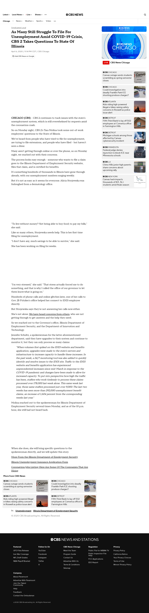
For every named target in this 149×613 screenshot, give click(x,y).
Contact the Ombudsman (23, 596)
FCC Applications (95, 559)
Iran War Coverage (21, 554)
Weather (29, 21)
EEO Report (93, 562)
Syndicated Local (18, 28)
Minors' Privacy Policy (122, 565)
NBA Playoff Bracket (21, 561)
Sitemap (66, 568)
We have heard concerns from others (49, 314)
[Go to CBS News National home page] (74, 14)
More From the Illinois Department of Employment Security (44, 457)
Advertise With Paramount (24, 580)
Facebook (42, 554)
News (19, 21)
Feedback (17, 592)
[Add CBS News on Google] (23, 56)
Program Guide (69, 554)
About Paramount (20, 577)
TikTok (41, 561)
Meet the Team (69, 551)
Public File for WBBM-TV (98, 551)
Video (48, 21)
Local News (17, 15)
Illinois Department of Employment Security (55, 511)
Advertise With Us (70, 561)
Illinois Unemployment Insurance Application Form (39, 462)
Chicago (6, 21)
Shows (38, 15)
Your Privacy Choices (122, 558)
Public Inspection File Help (97, 554)
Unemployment (23, 511)
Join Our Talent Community (19, 584)
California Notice (120, 554)
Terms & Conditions (71, 565)
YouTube (42, 551)
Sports (39, 21)
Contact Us (68, 558)
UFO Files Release (21, 551)
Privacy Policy (119, 551)
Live (29, 14)
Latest (6, 15)
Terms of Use (118, 561)
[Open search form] (145, 15)
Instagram (42, 558)
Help (15, 589)
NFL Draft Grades (20, 558)
